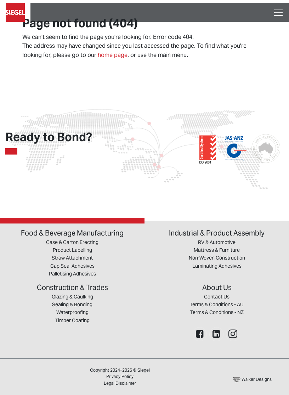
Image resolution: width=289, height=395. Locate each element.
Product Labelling (72, 250)
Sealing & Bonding (72, 304)
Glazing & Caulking (72, 297)
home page (113, 55)
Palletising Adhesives (72, 274)
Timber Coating (72, 320)
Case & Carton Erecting (72, 242)
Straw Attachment (72, 258)
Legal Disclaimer (120, 383)
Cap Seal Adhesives (72, 266)
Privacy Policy (120, 376)
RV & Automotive (217, 242)
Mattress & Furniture (217, 250)
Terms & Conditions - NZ (217, 312)
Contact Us (217, 297)
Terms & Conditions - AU (217, 304)
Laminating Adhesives (217, 266)
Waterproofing (72, 312)
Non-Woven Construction (217, 258)
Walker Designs (252, 379)
